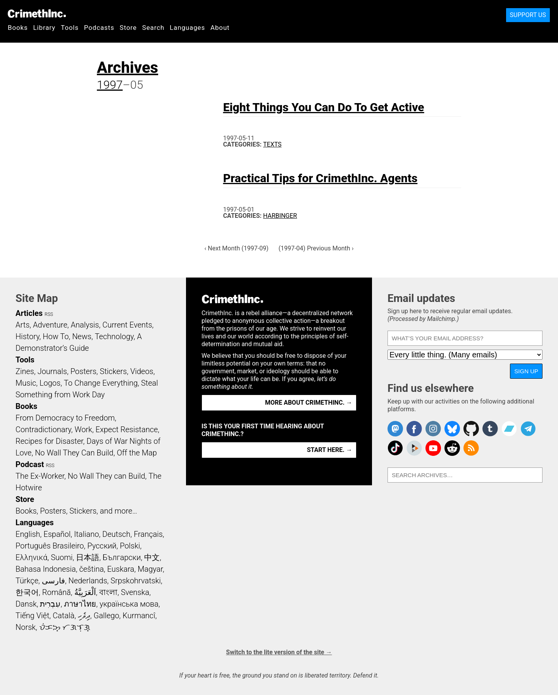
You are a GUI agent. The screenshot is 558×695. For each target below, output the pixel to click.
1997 (110, 84)
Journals (52, 371)
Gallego (106, 615)
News (81, 336)
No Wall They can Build (106, 476)
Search (153, 27)
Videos (141, 371)
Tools (70, 27)
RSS (49, 314)
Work (83, 429)
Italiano (86, 534)
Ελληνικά (31, 557)
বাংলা (108, 592)
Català (63, 615)
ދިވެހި (84, 615)
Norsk (26, 627)
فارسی (53, 580)
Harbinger (280, 215)
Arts (22, 324)
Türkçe (27, 580)
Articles (29, 313)
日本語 (87, 557)
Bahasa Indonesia (46, 569)
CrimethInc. (37, 13)
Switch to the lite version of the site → (279, 652)
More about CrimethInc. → (308, 402)
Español (57, 534)
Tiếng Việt (32, 615)
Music (26, 383)
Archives (127, 68)
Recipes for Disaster (49, 441)
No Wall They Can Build (74, 452)
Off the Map (137, 452)
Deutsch (116, 534)
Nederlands (87, 580)
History (28, 336)
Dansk (26, 604)
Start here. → (329, 450)
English (28, 534)
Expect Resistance (127, 429)
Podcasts (99, 27)
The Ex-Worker (40, 476)
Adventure (50, 324)
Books (18, 27)
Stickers (113, 371)
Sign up (526, 371)
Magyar (150, 569)
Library (44, 27)
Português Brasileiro (50, 545)
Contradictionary (43, 429)
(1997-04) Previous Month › (316, 248)
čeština (91, 569)
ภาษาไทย (80, 604)
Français (148, 534)
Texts (272, 144)
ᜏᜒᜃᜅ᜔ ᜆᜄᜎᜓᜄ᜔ (64, 627)
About (220, 27)
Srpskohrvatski (135, 580)
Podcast (30, 464)
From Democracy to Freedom (65, 418)
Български (122, 557)
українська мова (129, 604)
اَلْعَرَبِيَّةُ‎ (85, 592)
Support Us (528, 15)
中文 (152, 557)
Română (56, 592)
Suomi (61, 557)
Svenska (135, 592)
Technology (114, 336)
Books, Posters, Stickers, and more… (76, 511)
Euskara (120, 569)
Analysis (85, 324)
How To (56, 336)
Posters (83, 371)
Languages (187, 27)
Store (128, 27)
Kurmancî (138, 615)
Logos (50, 383)
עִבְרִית (50, 604)
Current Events (127, 324)
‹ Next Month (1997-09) (237, 248)
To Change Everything (101, 383)
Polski (130, 545)
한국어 (27, 592)
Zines (25, 371)
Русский (101, 545)
